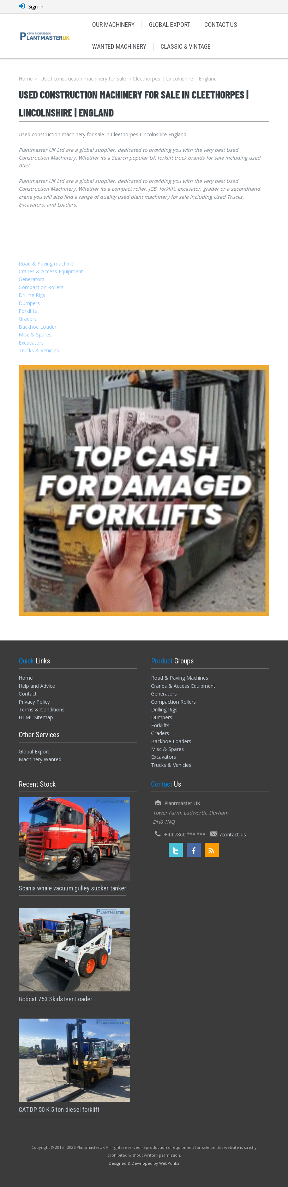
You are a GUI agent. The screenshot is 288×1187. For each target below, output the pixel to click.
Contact (28, 693)
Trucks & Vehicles (39, 350)
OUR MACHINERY (113, 24)
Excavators (31, 342)
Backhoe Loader (37, 326)
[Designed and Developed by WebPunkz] (144, 1162)
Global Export (34, 751)
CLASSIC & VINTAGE (186, 46)
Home (26, 78)
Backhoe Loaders (171, 741)
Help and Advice (37, 685)
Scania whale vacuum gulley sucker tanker (72, 888)
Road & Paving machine (46, 263)
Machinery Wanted (40, 759)
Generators (31, 279)
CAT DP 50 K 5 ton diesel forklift (59, 1109)
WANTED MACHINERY (119, 46)
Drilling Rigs (32, 295)
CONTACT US (220, 24)
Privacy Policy (34, 701)
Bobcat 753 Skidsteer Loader (55, 999)
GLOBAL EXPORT (169, 24)
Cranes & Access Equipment (51, 271)
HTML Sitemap (36, 717)
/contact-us (233, 834)
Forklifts (28, 311)
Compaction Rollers (41, 287)
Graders (28, 318)
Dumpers (29, 303)
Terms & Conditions (42, 709)
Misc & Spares (35, 334)
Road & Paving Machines (179, 677)
